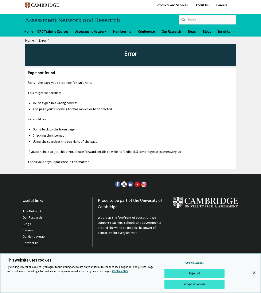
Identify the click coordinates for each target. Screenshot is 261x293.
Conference (146, 31)
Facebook (117, 184)
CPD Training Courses (52, 31)
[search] (207, 19)
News (192, 31)
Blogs (207, 31)
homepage (67, 129)
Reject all (194, 273)
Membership (122, 31)
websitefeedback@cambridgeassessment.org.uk (146, 151)
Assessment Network (90, 31)
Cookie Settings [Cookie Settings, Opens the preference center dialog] (194, 263)
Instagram (144, 184)
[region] (130, 273)
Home (28, 31)
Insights (224, 31)
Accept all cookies (194, 284)
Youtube (137, 184)
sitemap (58, 135)
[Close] (254, 272)
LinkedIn (130, 184)
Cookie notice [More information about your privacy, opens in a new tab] (120, 271)
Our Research (171, 31)
